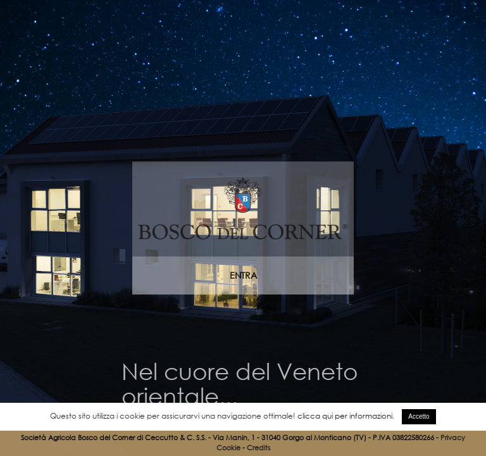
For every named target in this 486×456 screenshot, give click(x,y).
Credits (258, 448)
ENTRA (243, 275)
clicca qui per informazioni (344, 415)
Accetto (418, 416)
